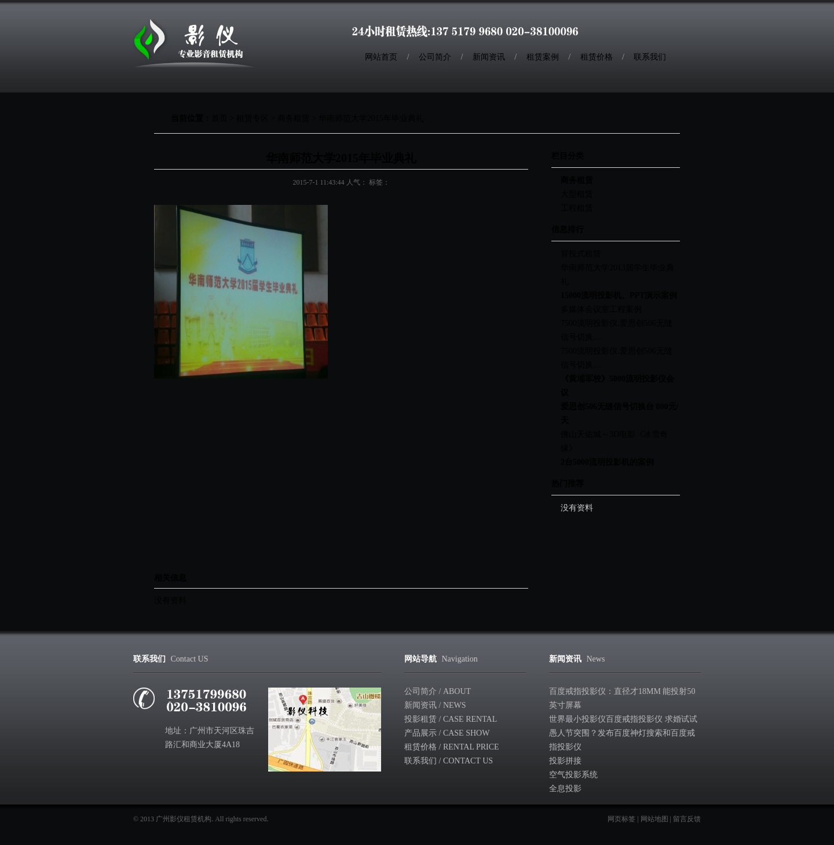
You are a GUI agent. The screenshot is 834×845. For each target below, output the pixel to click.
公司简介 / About (437, 691)
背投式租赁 (581, 253)
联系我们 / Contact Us (448, 760)
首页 (219, 118)
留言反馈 (687, 819)
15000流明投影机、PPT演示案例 (619, 295)
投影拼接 (565, 760)
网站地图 (654, 819)
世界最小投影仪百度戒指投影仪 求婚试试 (623, 719)
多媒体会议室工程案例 (601, 309)
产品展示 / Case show (446, 733)
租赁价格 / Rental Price (451, 747)
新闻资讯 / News (435, 705)
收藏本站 (670, 29)
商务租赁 (293, 118)
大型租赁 (577, 194)
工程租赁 (577, 208)
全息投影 (565, 788)
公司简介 (435, 57)
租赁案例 (542, 57)
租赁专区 (252, 118)
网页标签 (621, 819)
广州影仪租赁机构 (183, 819)
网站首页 (381, 57)
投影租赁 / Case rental (450, 719)
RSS (682, 29)
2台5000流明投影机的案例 (607, 462)
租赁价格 (596, 57)
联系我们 (650, 57)
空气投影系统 (573, 774)
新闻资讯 (489, 57)
